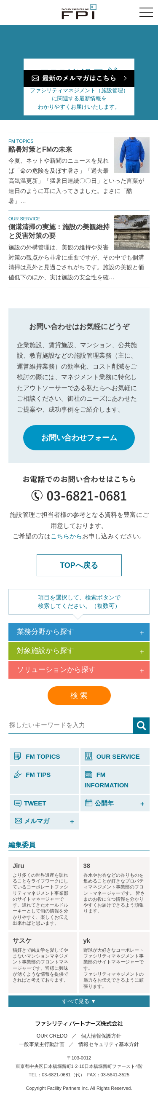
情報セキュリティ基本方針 (108, 1044)
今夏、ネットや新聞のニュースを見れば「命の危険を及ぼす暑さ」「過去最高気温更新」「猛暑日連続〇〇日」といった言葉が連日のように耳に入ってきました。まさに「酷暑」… (76, 180)
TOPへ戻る (79, 565)
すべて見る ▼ (79, 1001)
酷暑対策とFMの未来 (40, 149)
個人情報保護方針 (101, 1036)
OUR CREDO (52, 1036)
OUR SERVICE (112, 756)
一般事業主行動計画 (41, 1044)
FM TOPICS (37, 756)
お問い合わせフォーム (79, 437)
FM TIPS (32, 774)
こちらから (66, 536)
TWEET (30, 803)
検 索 (79, 695)
